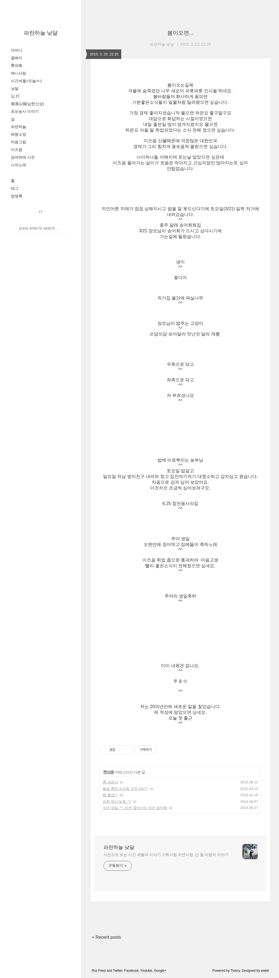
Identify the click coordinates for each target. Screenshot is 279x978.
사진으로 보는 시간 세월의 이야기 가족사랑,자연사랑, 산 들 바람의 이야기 (166, 854)
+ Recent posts (106, 937)
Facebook (131, 971)
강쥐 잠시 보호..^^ (117, 801)
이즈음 (16, 149)
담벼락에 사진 (23, 157)
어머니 (16, 50)
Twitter (117, 971)
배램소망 (18, 134)
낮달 (15, 88)
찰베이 (16, 58)
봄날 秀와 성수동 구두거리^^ (125, 789)
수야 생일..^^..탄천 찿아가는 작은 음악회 (135, 808)
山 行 (15, 96)
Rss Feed (99, 971)
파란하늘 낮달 (41, 33)
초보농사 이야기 (25, 111)
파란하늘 (18, 126)
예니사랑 (18, 73)
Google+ (160, 971)
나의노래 (18, 165)
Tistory (235, 971)
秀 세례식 (110, 782)
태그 (15, 188)
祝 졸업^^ (110, 795)
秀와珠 (16, 65)
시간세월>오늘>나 (26, 81)
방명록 (16, 196)
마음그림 (18, 142)
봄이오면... (180, 33)
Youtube (146, 971)
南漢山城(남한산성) (27, 104)
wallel (265, 971)
